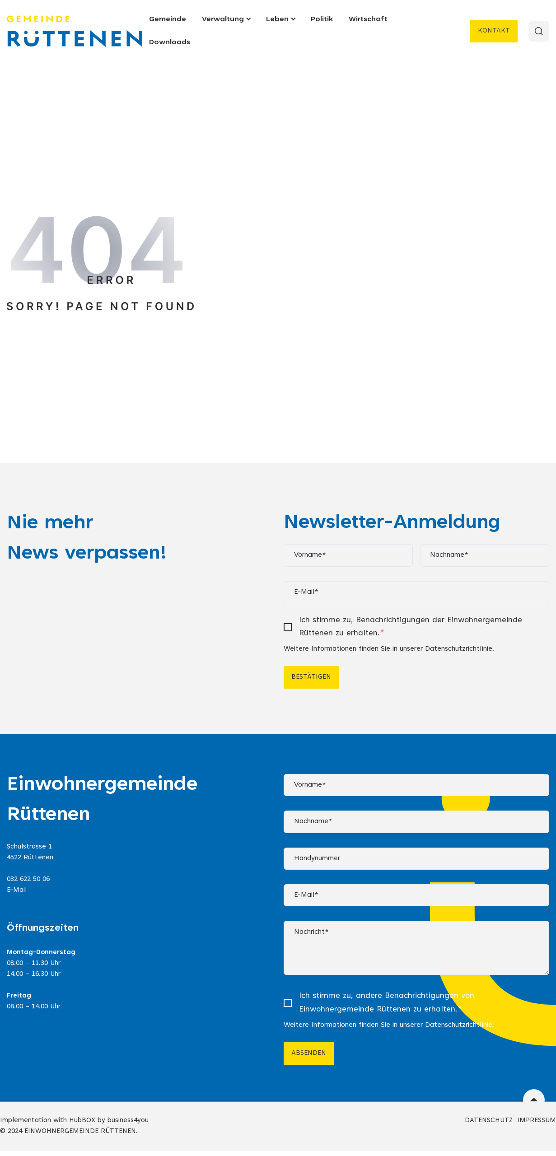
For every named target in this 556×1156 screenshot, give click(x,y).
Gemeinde (167, 19)
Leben (280, 19)
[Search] (538, 31)
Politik (322, 19)
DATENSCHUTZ (489, 1126)
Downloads (169, 42)
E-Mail (17, 892)
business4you (128, 1126)
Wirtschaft (368, 19)
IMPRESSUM (536, 1126)
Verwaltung (226, 19)
